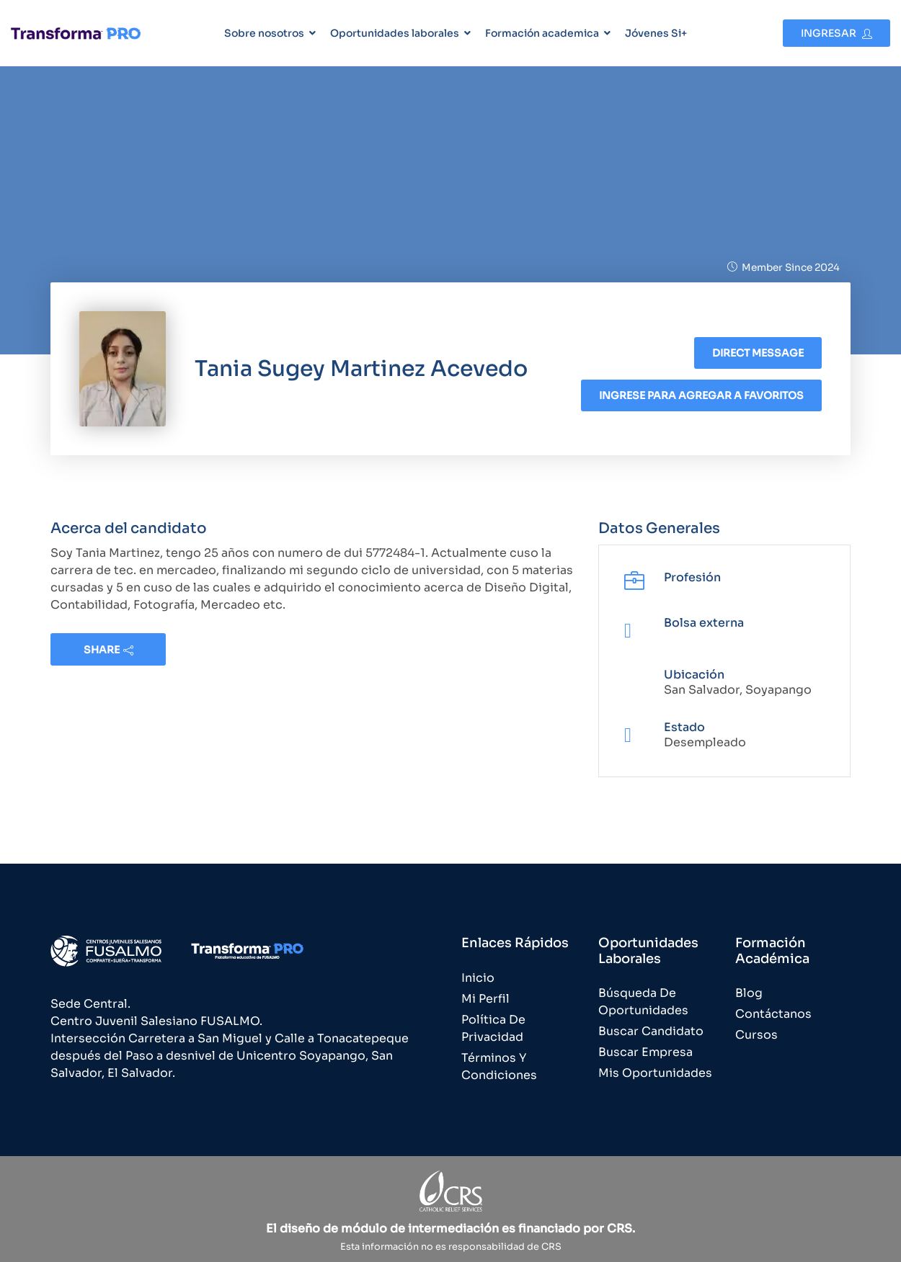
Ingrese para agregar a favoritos (701, 395)
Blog (749, 993)
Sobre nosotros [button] (264, 33)
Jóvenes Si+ (656, 33)
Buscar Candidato (651, 1031)
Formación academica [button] (542, 33)
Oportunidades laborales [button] (394, 33)
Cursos (756, 1034)
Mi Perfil (485, 998)
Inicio (477, 977)
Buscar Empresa (645, 1052)
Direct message (758, 352)
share (108, 649)
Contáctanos (773, 1013)
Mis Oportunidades (655, 1072)
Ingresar (836, 33)
